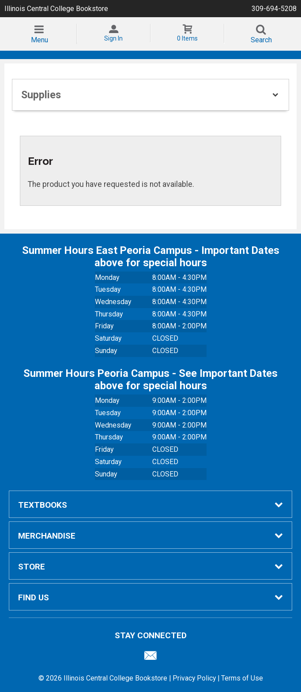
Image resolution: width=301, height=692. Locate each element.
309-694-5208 (274, 8)
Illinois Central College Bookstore (56, 8)
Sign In (113, 38)
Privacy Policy (194, 678)
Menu (39, 40)
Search (261, 40)
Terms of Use (242, 678)
